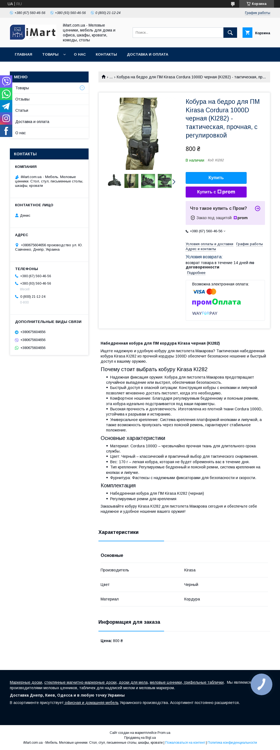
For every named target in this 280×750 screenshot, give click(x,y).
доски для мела (133, 682)
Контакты (106, 54)
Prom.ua (164, 733)
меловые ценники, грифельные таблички (187, 682)
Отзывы (22, 99)
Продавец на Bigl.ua (140, 738)
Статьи (21, 110)
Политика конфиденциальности (232, 743)
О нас (80, 54)
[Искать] (230, 32)
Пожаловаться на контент (185, 743)
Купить (216, 177)
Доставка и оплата (147, 54)
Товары (50, 54)
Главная (23, 54)
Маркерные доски (26, 682)
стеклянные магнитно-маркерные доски (80, 682)
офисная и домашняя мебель (91, 702)
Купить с (216, 192)
